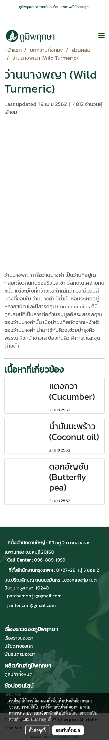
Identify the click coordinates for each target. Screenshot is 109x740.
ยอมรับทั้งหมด (68, 730)
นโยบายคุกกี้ (41, 719)
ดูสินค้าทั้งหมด (18, 674)
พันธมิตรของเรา (19, 654)
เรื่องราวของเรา (18, 637)
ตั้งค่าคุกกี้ (37, 730)
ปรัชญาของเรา (18, 645)
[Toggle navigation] (101, 36)
